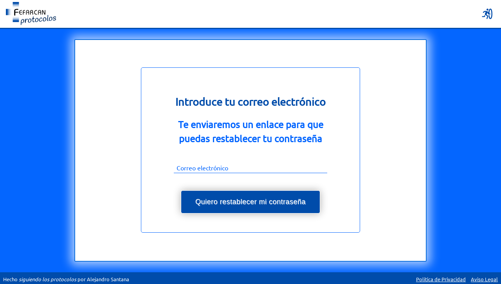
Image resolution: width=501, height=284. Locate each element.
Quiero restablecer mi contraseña (250, 202)
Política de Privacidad (441, 279)
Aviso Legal (484, 279)
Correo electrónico (202, 168)
